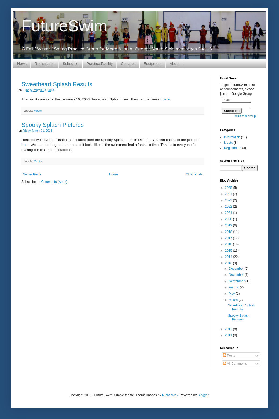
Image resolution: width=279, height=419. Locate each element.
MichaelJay (170, 395)
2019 (229, 225)
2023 (229, 200)
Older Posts (194, 174)
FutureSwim (64, 26)
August (234, 287)
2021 (229, 213)
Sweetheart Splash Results (56, 84)
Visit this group (245, 116)
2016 (229, 244)
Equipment (152, 64)
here (166, 99)
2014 (229, 257)
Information (232, 137)
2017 (229, 238)
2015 (229, 250)
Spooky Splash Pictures (52, 124)
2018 (229, 232)
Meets (38, 110)
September (237, 281)
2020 (229, 219)
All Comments (235, 364)
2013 (229, 263)
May (232, 293)
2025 (229, 188)
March (234, 300)
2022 (229, 206)
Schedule (70, 64)
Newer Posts (32, 174)
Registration (45, 64)
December (237, 268)
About (174, 64)
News (22, 64)
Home (113, 174)
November (237, 275)
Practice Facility (99, 64)
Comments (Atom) (54, 182)
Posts (229, 355)
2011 (229, 335)
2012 (229, 329)
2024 (229, 194)
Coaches (128, 64)
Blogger (203, 395)
